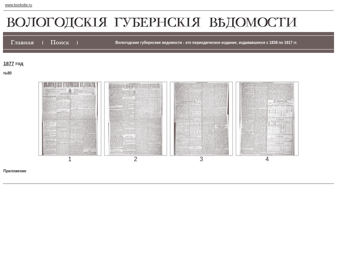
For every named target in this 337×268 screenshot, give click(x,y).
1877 (8, 63)
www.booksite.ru (18, 5)
